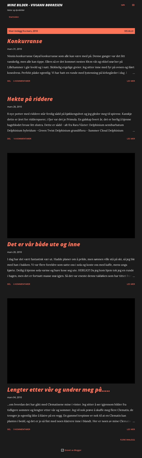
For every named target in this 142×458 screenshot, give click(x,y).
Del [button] (9, 81)
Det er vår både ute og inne (43, 244)
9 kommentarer (21, 429)
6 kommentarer (21, 81)
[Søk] (123, 5)
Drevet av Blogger (71, 450)
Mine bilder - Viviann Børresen (34, 5)
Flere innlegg (127, 439)
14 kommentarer (22, 138)
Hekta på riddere (30, 99)
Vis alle (129, 31)
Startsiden (14, 17)
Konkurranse (24, 41)
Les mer (131, 81)
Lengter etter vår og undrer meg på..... (58, 389)
